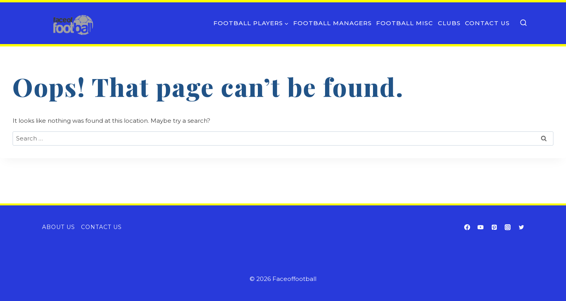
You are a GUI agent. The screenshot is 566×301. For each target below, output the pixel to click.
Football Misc (404, 23)
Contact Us (487, 23)
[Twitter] (521, 227)
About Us (58, 227)
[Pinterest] (494, 227)
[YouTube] (481, 227)
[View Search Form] (523, 23)
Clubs (449, 23)
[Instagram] (508, 227)
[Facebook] (467, 227)
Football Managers (332, 23)
